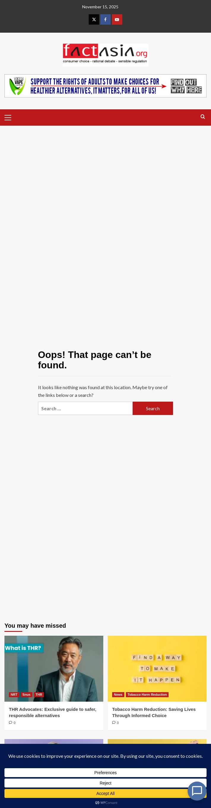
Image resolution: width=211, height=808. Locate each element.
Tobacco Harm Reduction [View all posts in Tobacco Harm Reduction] (147, 694)
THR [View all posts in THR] (39, 694)
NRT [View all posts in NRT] (14, 694)
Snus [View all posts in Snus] (27, 694)
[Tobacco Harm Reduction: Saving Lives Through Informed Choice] (157, 669)
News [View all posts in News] (118, 694)
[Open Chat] (197, 791)
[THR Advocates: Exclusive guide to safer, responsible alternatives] (53, 669)
